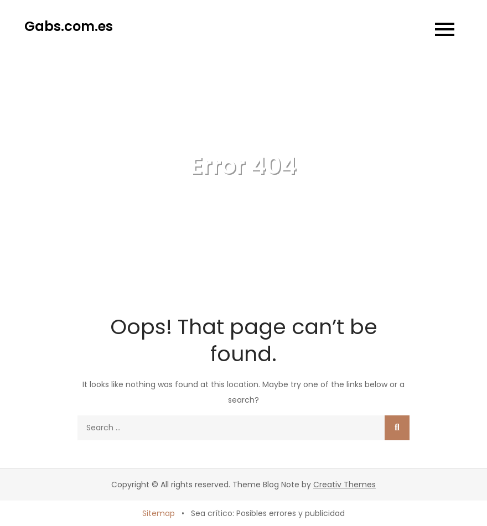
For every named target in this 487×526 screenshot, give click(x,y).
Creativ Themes (344, 484)
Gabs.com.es (68, 26)
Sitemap (158, 513)
